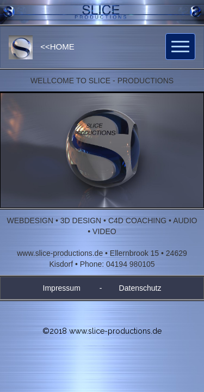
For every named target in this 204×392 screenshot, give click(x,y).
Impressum (62, 288)
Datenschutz (140, 288)
